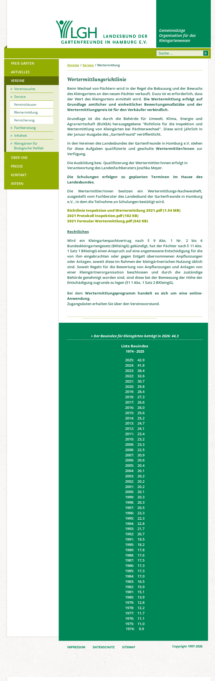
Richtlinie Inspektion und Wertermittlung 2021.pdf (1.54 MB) (124, 210)
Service (88, 65)
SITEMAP (128, 647)
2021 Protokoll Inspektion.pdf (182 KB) (103, 215)
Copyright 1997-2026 (187, 646)
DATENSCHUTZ (103, 647)
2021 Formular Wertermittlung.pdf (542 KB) (107, 220)
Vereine (73, 65)
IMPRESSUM (76, 647)
